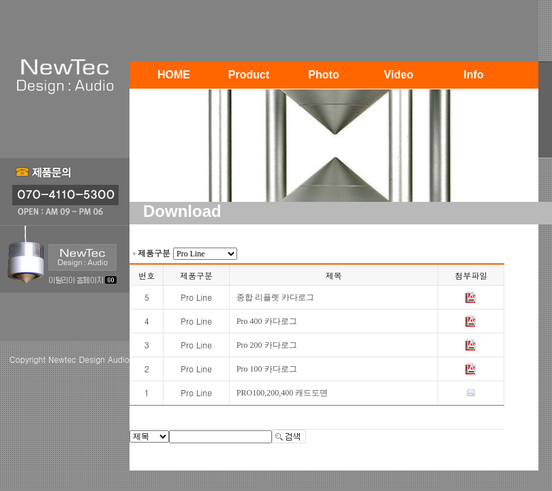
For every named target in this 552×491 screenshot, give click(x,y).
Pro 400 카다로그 (266, 321)
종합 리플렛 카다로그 (275, 297)
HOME (173, 74)
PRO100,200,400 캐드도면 (282, 393)
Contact (173, 102)
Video (398, 74)
